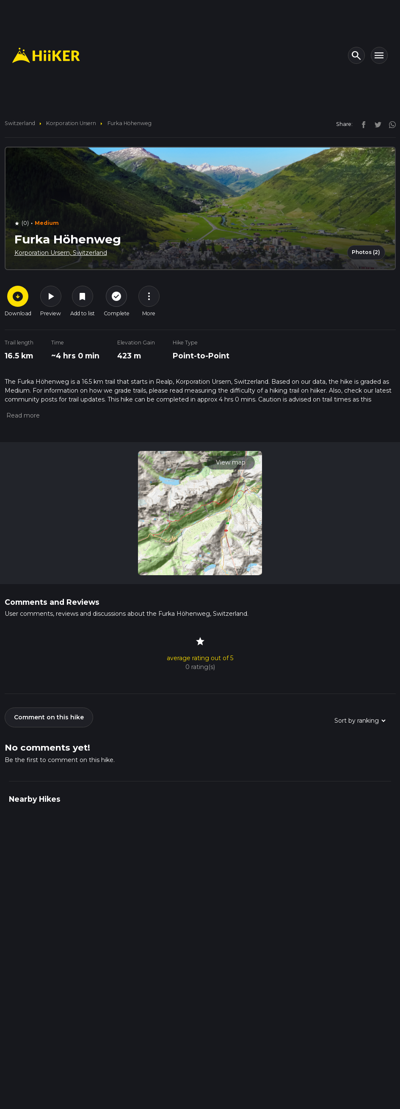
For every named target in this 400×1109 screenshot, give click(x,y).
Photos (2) (366, 252)
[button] (22, 415)
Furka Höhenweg (130, 123)
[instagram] (389, 124)
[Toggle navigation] (379, 55)
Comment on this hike (49, 717)
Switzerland (20, 123)
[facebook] (361, 124)
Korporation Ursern (71, 123)
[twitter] (376, 124)
